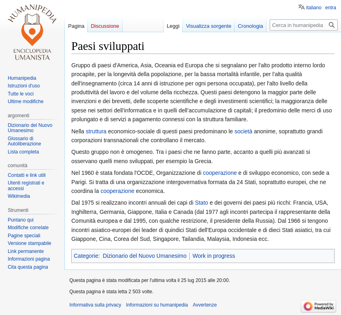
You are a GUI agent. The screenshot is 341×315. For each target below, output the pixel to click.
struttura (96, 131)
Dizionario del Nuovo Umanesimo (145, 256)
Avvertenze (205, 305)
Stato (201, 202)
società (243, 131)
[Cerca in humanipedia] (304, 25)
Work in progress (214, 256)
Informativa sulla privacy (95, 305)
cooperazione (220, 173)
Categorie (86, 256)
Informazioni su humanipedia (157, 305)
